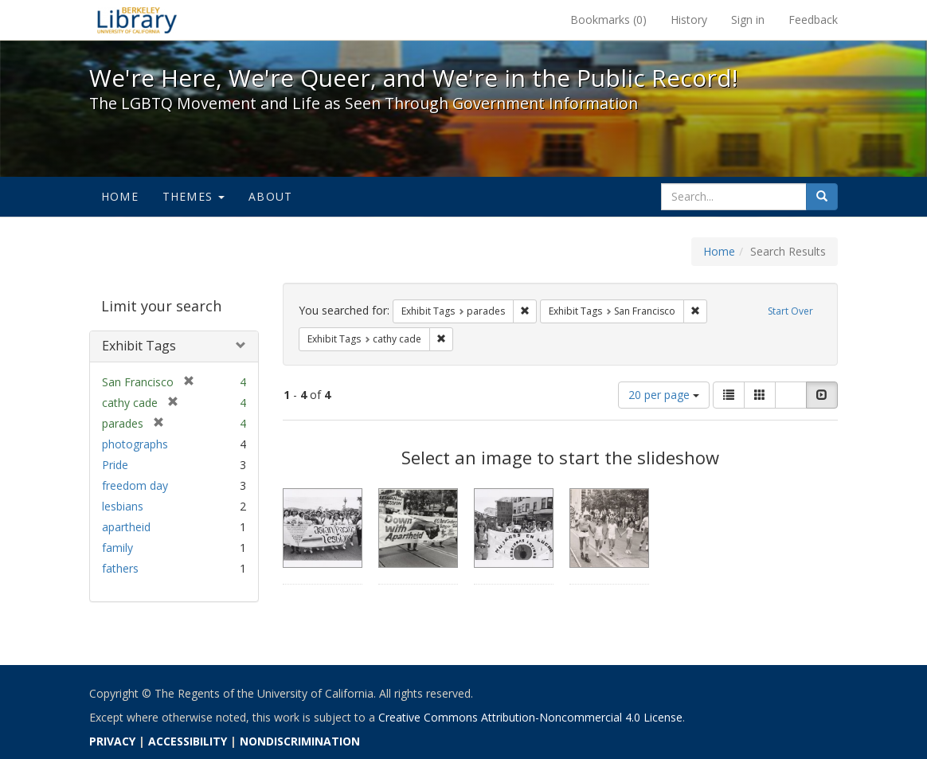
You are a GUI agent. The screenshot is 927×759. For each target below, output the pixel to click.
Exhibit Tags (139, 345)
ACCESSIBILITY (187, 741)
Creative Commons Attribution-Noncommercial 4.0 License (530, 717)
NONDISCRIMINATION (300, 741)
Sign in (748, 19)
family (117, 547)
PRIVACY (112, 741)
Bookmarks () (608, 19)
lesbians (122, 506)
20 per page (663, 394)
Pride (115, 464)
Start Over (790, 311)
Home (120, 196)
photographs (135, 444)
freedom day (135, 485)
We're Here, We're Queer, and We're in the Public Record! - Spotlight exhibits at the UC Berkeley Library (137, 20)
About (270, 196)
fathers (120, 568)
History (689, 19)
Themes (193, 196)
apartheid (126, 526)
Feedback (813, 19)
